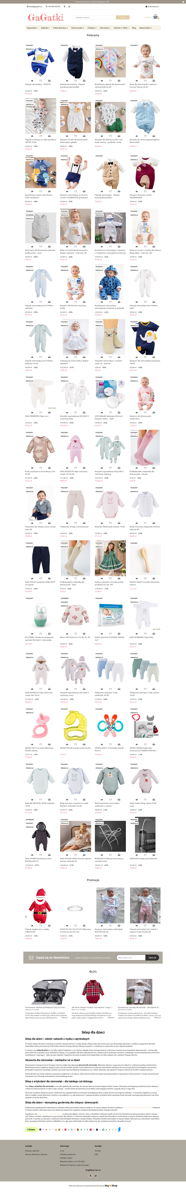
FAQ (96, 1154)
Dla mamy (105, 27)
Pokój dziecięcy (60, 27)
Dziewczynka (77, 27)
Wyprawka (32, 27)
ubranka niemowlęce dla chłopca (50, 1114)
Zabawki (45, 27)
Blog (134, 27)
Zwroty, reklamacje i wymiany (36, 1154)
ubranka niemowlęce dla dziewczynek (137, 1107)
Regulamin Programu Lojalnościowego (74, 1165)
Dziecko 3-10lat (121, 27)
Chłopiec (92, 27)
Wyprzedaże (146, 27)
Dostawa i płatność (32, 1151)
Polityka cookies (66, 1158)
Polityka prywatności (68, 1154)
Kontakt (98, 1151)
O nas (62, 1151)
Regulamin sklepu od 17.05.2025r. (72, 1161)
